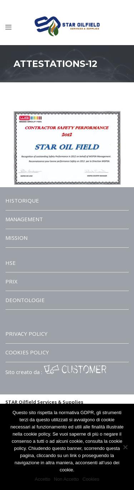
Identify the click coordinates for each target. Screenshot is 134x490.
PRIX (11, 281)
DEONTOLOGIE (25, 300)
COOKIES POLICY (27, 352)
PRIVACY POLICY (26, 333)
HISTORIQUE (22, 200)
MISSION (16, 237)
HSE (10, 262)
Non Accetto (66, 479)
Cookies (91, 479)
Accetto (42, 479)
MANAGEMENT (24, 219)
